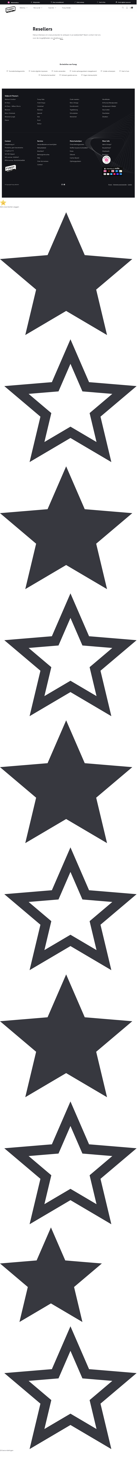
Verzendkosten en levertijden (47, 144)
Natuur (39, 124)
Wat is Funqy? (106, 144)
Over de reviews (42, 161)
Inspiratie (52, 8)
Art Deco (7, 103)
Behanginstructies (43, 154)
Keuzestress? (106, 148)
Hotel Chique (41, 103)
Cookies (130, 184)
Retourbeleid (41, 148)
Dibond (72, 154)
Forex (71, 151)
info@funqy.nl (58, 38)
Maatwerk (105, 151)
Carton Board (74, 158)
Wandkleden (106, 99)
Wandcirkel (73, 117)
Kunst (38, 120)
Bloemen (7, 110)
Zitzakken (105, 117)
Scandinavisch (74, 106)
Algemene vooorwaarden (120, 184)
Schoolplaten (74, 113)
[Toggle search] (123, 8)
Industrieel (40, 106)
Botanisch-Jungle (10, 117)
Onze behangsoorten (77, 144)
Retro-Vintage (74, 103)
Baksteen (40, 110)
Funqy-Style (40, 99)
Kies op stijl (38, 8)
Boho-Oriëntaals (10, 113)
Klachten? (40, 151)
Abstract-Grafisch (10, 99)
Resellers (105, 154)
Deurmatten (106, 110)
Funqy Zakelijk (66, 8)
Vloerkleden (105, 113)
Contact (40, 164)
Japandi (39, 113)
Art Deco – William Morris (12, 106)
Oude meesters (74, 99)
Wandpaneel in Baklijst (109, 106)
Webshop (24, 8)
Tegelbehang (74, 110)
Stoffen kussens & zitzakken (79, 148)
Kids (38, 117)
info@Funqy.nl (9, 144)
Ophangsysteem (75, 161)
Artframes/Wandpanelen (110, 103)
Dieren (7, 120)
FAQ (38, 158)
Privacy (110, 184)
